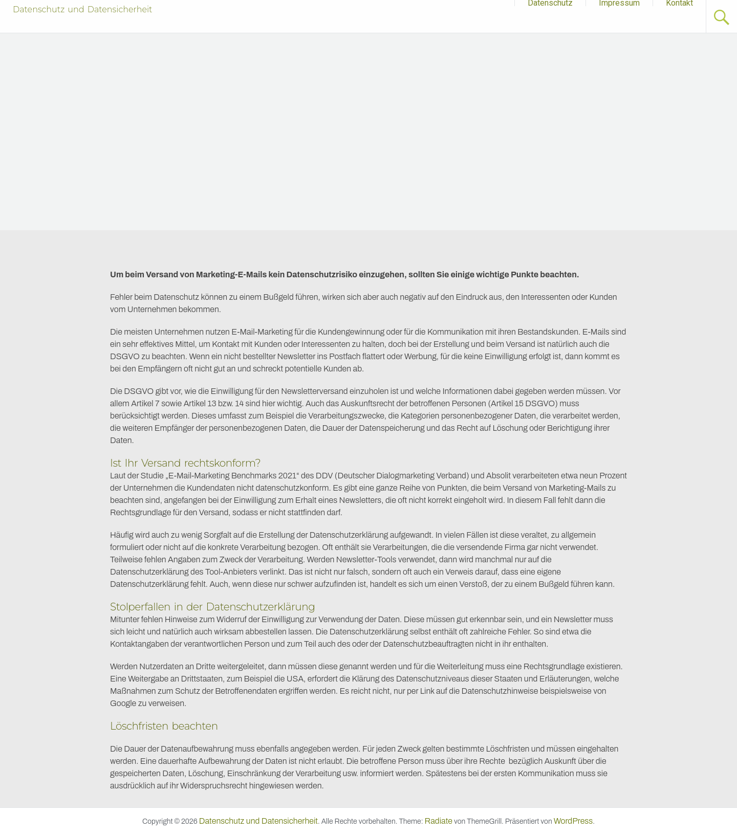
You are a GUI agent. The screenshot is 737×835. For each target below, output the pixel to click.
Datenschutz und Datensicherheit (82, 9)
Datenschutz (550, 3)
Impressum (619, 3)
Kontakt (679, 3)
